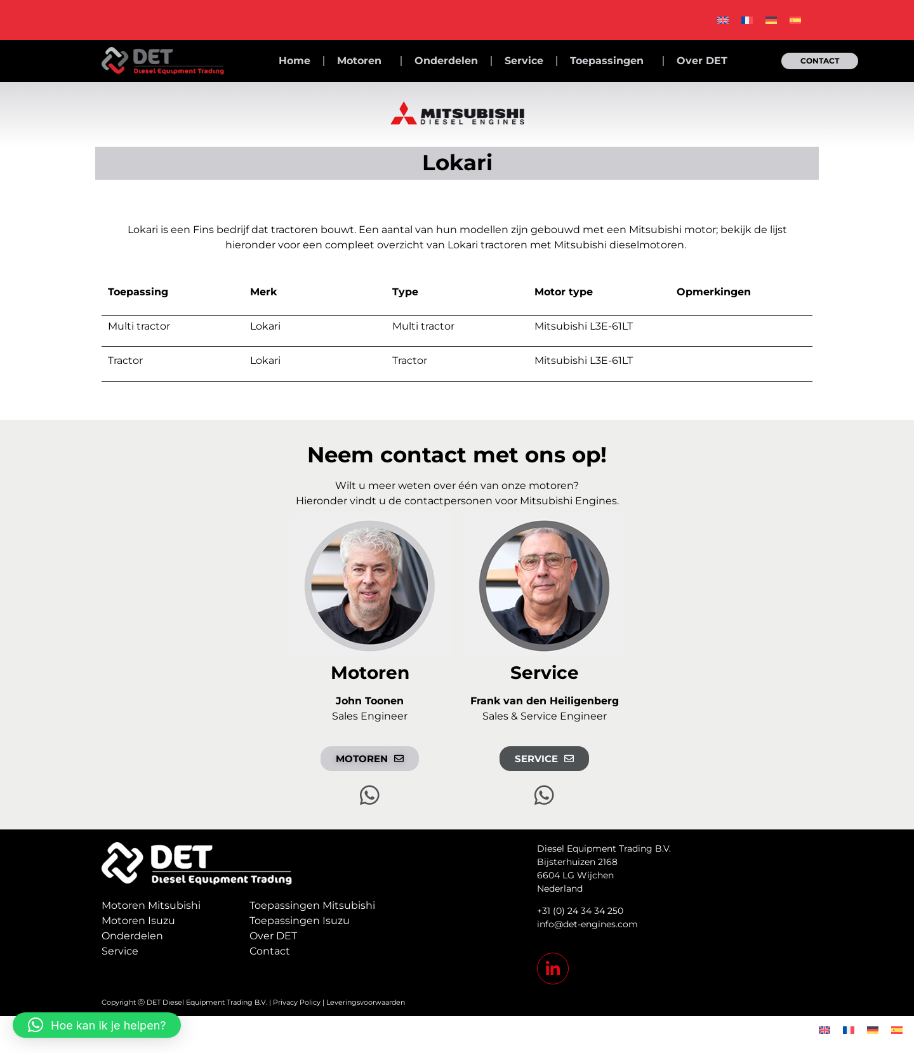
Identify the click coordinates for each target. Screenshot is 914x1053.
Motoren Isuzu (138, 921)
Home (294, 61)
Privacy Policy (297, 1002)
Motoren (362, 61)
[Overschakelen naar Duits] (771, 20)
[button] (97, 1025)
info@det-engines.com (587, 924)
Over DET (702, 61)
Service (524, 61)
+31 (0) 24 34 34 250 (580, 910)
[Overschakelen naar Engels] (723, 20)
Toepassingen (610, 61)
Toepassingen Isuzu (299, 921)
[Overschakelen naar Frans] (747, 20)
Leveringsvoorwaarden (365, 1002)
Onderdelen (446, 61)
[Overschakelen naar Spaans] (795, 20)
